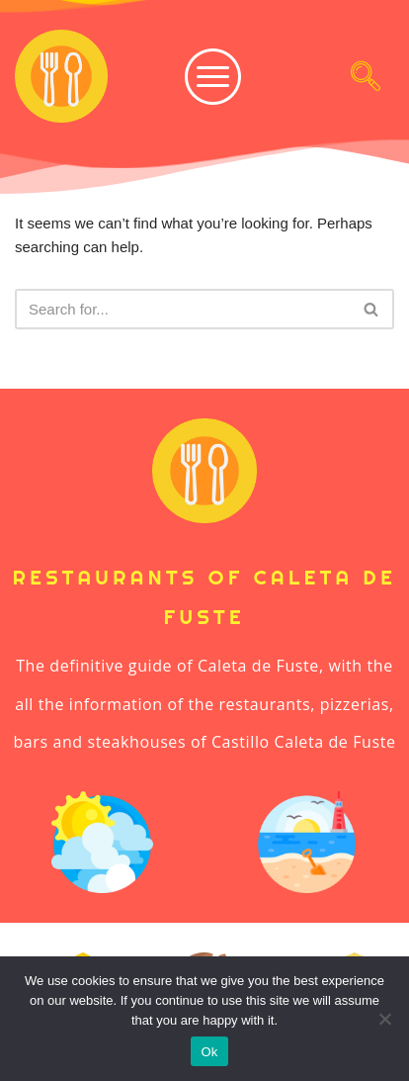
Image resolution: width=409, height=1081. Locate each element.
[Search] (182, 309)
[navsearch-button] (365, 76)
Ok (209, 1051)
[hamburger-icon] (198, 77)
